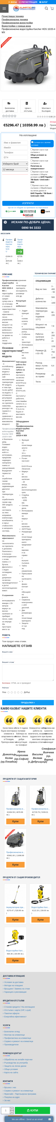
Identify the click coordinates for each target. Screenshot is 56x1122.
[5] (21, 692)
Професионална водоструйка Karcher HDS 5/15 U (7, 245)
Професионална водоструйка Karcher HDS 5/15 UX (19, 245)
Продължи (27, 702)
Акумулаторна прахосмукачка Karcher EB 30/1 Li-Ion (16, 907)
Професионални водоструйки (17, 23)
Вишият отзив (8, 662)
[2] (12, 692)
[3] (15, 692)
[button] (19, 252)
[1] (8, 692)
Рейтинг (5, 688)
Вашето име (7, 652)
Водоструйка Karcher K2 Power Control (41, 907)
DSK (32, 182)
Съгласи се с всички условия (40, 143)
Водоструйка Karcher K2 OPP (16, 950)
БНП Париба (46, 177)
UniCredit (44, 180)
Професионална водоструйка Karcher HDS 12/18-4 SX (16, 852)
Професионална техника (15, 19)
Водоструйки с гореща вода (16, 26)
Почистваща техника (13, 16)
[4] (18, 692)
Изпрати (28, 203)
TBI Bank (35, 180)
